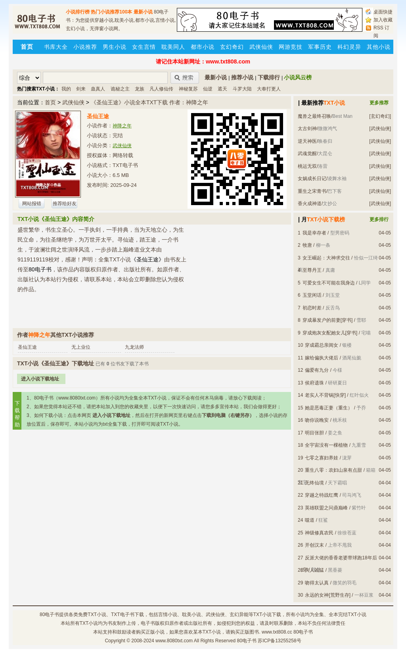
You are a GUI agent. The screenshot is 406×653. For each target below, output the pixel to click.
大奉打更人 (269, 89)
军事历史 (320, 47)
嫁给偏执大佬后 (321, 358)
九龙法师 (134, 347)
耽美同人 (173, 47)
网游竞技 (291, 47)
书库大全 (56, 47)
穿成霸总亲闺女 (321, 345)
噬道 (309, 520)
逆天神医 (307, 141)
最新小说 (143, 12)
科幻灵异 (349, 47)
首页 (50, 102)
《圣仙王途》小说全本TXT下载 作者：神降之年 (149, 102)
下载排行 (269, 77)
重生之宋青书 (312, 191)
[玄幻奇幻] (380, 116)
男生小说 (114, 47)
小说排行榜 (78, 12)
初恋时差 (312, 308)
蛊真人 (98, 89)
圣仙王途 (27, 347)
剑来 (81, 89)
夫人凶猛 (314, 570)
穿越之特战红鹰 (321, 495)
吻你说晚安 (317, 420)
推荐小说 (242, 77)
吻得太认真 (317, 583)
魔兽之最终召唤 (314, 116)
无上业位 (80, 347)
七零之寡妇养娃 (321, 458)
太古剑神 (307, 128)
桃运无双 (307, 166)
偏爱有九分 (317, 370)
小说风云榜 (298, 77)
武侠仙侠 (261, 47)
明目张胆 (314, 433)
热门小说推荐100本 (111, 12)
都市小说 (202, 47)
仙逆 (208, 89)
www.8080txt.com (174, 640)
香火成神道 (310, 203)
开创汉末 (314, 545)
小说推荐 (85, 47)
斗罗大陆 (242, 89)
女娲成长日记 (312, 178)
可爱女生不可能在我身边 (329, 283)
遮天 (222, 89)
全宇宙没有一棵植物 (326, 445)
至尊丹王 (312, 270)
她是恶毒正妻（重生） (328, 408)
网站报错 (31, 203)
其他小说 (379, 47)
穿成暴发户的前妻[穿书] (328, 320)
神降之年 (122, 126)
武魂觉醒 (307, 153)
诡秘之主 (120, 89)
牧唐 (307, 245)
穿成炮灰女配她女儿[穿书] (330, 333)
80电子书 (49, 614)
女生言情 (144, 47)
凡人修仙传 (161, 89)
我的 (66, 89)
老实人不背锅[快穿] (325, 395)
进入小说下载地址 (40, 379)
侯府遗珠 (314, 383)
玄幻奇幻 (232, 47)
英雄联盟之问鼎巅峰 (326, 508)
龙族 (139, 89)
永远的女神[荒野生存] (327, 595)
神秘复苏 (188, 89)
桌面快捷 (383, 12)
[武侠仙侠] (380, 128)
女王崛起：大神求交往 (326, 258)
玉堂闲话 (312, 295)
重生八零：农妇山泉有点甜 (333, 470)
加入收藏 (383, 20)
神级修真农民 (319, 533)
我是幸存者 (314, 233)
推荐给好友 (65, 203)
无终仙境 (314, 483)
